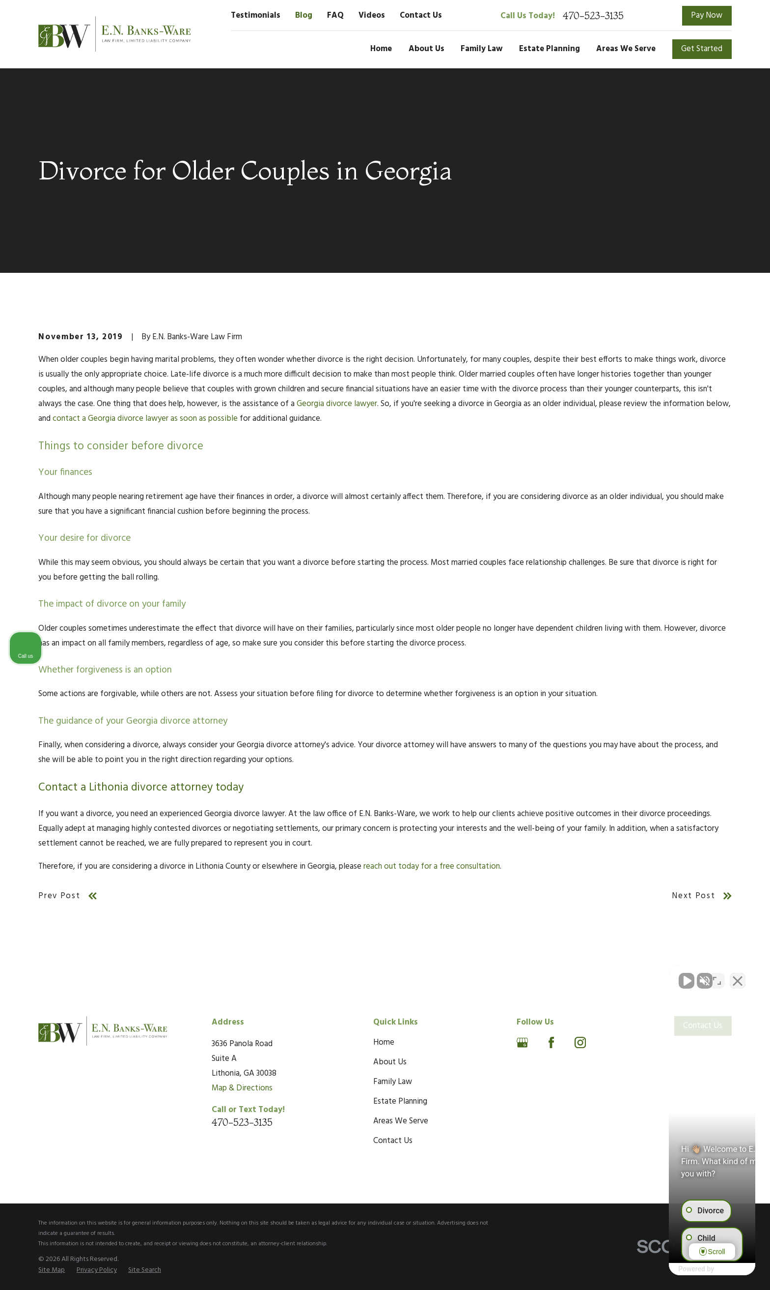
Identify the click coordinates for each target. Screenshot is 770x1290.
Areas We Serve (400, 1121)
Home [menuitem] (381, 49)
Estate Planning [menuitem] (549, 49)
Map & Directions (242, 1088)
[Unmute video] (596, 976)
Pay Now (706, 15)
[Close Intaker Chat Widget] (737, 976)
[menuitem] (51, 1270)
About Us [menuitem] (426, 49)
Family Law (392, 1081)
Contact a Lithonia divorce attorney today (141, 788)
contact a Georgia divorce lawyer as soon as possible (145, 418)
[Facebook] (551, 1042)
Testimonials (255, 15)
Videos (371, 15)
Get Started (701, 49)
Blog (303, 15)
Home (383, 1042)
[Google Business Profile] (522, 1042)
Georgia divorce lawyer (337, 403)
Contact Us (421, 15)
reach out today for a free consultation (431, 866)
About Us (390, 1062)
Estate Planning (400, 1101)
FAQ (335, 15)
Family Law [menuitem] (481, 49)
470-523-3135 (593, 16)
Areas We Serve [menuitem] (626, 49)
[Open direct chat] (717, 976)
